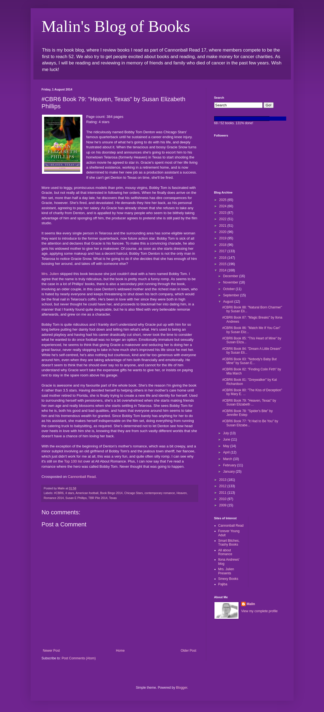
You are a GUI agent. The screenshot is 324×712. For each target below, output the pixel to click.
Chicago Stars (133, 493)
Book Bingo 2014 (111, 493)
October (229, 289)
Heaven (181, 493)
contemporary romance (159, 493)
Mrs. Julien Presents (226, 571)
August (228, 301)
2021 (223, 226)
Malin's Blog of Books (116, 26)
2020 (223, 232)
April (226, 452)
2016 (223, 258)
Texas (113, 498)
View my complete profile (259, 611)
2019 (223, 238)
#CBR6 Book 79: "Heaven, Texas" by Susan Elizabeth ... (249, 402)
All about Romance (225, 552)
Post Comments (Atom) (79, 658)
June (227, 439)
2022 (223, 219)
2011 (223, 493)
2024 (223, 206)
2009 (223, 505)
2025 (223, 200)
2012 (223, 486)
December (231, 276)
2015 (223, 264)
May (226, 446)
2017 (223, 251)
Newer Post (51, 651)
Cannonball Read (82, 477)
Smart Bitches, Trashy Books (229, 542)
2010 (223, 499)
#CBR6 (59, 493)
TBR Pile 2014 (98, 498)
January (229, 471)
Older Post (188, 651)
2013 (223, 480)
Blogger (181, 688)
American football (87, 493)
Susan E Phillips (76, 498)
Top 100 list (73, 461)
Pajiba (222, 584)
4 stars (69, 493)
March (228, 459)
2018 (223, 245)
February (230, 465)
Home (120, 651)
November (231, 282)
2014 (223, 270)
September (231, 295)
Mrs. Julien (50, 274)
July (226, 433)
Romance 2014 (54, 498)
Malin (251, 604)
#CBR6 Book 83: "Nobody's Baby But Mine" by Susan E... (249, 361)
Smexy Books (228, 579)
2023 (223, 213)
